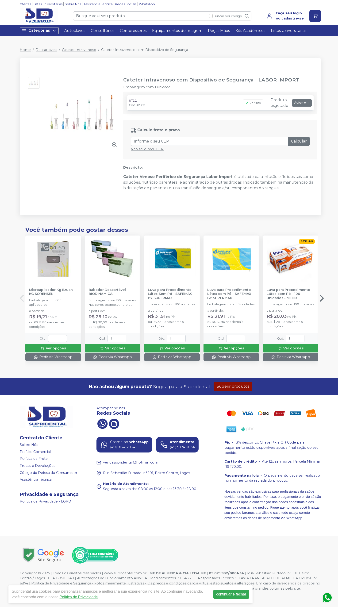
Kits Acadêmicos (250, 30)
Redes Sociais (125, 4)
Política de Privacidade (79, 597)
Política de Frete (34, 459)
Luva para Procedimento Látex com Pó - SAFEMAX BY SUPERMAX (229, 294)
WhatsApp (147, 4)
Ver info (253, 103)
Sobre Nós (73, 4)
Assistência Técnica (98, 4)
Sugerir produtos (233, 386)
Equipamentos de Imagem (177, 30)
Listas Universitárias (48, 4)
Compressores (133, 30)
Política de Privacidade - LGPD (45, 501)
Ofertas (25, 4)
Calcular (299, 141)
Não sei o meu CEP (147, 149)
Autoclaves (74, 30)
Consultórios (102, 30)
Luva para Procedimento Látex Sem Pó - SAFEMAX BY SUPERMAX (170, 294)
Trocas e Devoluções (37, 466)
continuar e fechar (231, 594)
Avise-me (302, 103)
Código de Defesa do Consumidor (48, 473)
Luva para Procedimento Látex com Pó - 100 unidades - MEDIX (288, 294)
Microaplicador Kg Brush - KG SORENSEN (52, 292)
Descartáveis (46, 50)
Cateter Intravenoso (79, 50)
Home (25, 50)
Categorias (39, 30)
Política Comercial (35, 452)
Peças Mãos (219, 30)
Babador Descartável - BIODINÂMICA (108, 292)
